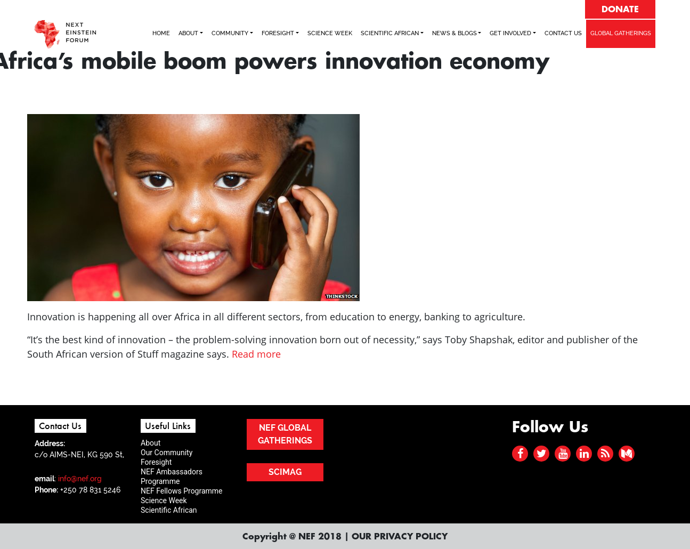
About (150, 443)
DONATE (620, 9)
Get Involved (510, 33)
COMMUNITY (230, 33)
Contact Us (563, 33)
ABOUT (188, 33)
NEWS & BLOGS (454, 33)
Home (161, 33)
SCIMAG (285, 472)
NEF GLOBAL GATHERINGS (285, 434)
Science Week (164, 500)
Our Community (166, 452)
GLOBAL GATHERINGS (620, 33)
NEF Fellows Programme (182, 491)
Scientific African (169, 510)
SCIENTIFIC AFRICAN (390, 33)
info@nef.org (80, 478)
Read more (256, 354)
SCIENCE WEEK (329, 33)
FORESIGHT (278, 33)
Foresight (156, 462)
